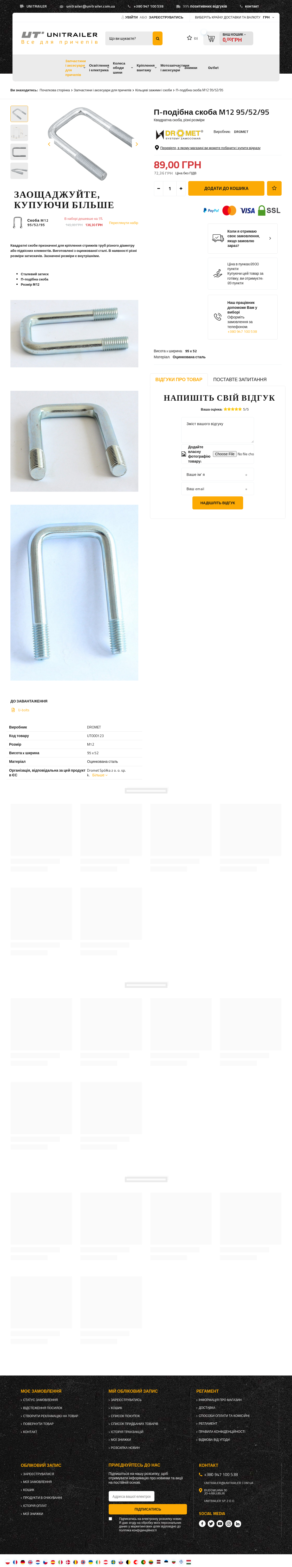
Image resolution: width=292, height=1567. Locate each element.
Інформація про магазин (220, 1400)
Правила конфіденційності (222, 1431)
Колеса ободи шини (119, 68)
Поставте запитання (240, 379)
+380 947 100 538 (148, 6)
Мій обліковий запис (133, 1391)
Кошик (116, 1408)
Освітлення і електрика (99, 68)
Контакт (30, 1432)
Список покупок (125, 1416)
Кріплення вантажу (146, 68)
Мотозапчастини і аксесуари (174, 68)
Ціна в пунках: (239, 285)
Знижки (190, 67)
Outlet (213, 67)
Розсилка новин (125, 1447)
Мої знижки (121, 1439)
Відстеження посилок (42, 1408)
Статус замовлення (40, 1400)
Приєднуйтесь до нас (134, 1465)
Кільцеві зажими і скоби (153, 90)
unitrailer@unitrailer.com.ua (90, 6)
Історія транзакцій (127, 1432)
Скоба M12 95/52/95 (38, 222)
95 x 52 (191, 146)
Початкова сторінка (55, 90)
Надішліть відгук (217, 503)
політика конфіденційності (138, 1530)
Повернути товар (38, 1423)
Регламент (208, 1423)
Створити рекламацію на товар (50, 1416)
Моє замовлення (41, 1391)
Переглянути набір (123, 223)
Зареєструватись (166, 17)
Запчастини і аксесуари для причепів (75, 67)
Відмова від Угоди (214, 1439)
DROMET (241, 131)
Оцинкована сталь (189, 152)
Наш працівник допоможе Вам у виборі (247, 338)
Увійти (132, 17)
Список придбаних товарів (134, 1423)
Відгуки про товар (179, 379)
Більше (98, 775)
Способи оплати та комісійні (224, 1415)
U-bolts (23, 710)
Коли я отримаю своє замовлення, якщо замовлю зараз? (244, 260)
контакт (252, 6)
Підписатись (147, 1509)
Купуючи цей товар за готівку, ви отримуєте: (246, 297)
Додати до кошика (226, 210)
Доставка (207, 1407)
